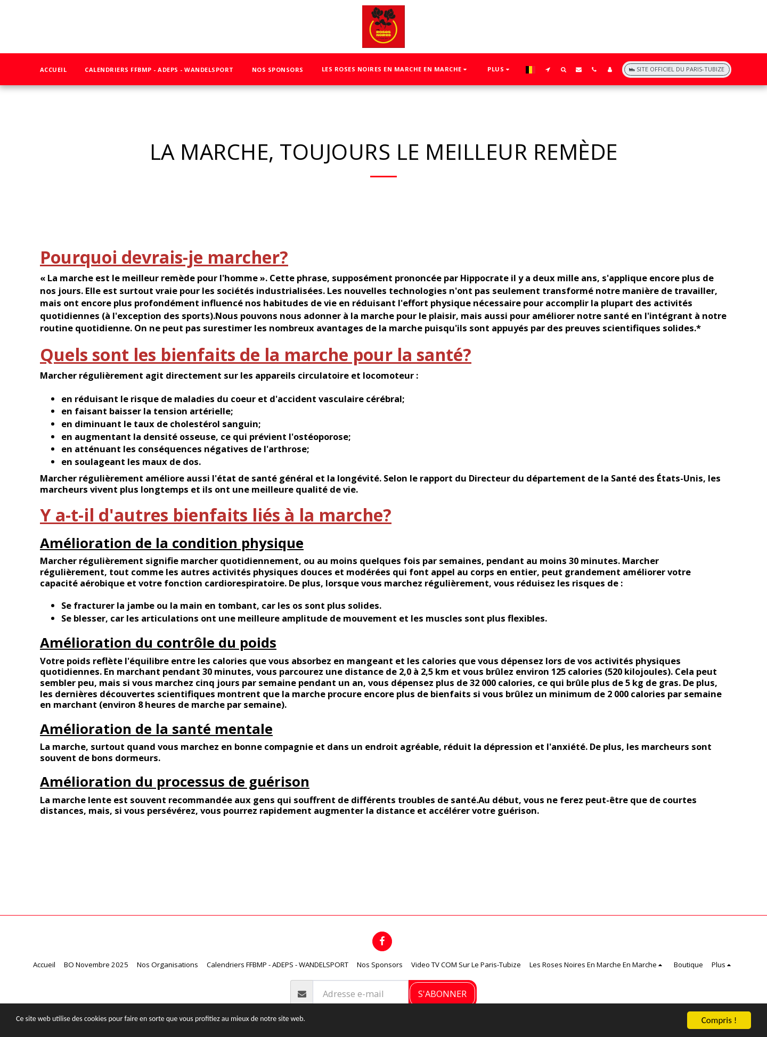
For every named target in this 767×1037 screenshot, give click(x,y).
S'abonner (442, 993)
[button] (395, 69)
